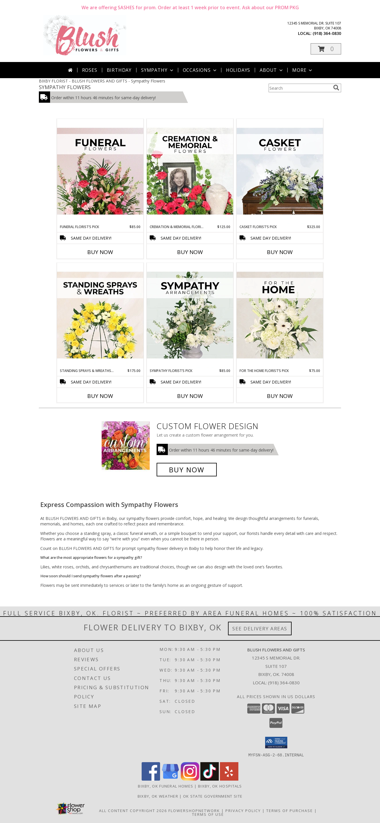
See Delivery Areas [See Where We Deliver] (259, 628)
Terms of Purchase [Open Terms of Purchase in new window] (289, 810)
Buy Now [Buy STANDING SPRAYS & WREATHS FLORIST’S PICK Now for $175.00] (100, 396)
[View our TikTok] (209, 778)
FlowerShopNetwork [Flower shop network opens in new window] (194, 810)
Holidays (238, 70)
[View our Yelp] (229, 778)
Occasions (200, 70)
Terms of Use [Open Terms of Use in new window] (208, 814)
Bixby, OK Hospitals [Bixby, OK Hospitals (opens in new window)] (220, 785)
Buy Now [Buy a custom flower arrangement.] (186, 469)
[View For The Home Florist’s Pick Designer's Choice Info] (280, 315)
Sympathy (157, 70)
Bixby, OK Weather (158, 795)
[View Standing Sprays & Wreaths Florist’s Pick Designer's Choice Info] (100, 315)
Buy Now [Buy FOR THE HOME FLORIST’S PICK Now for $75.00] (280, 396)
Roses (89, 70)
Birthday (119, 70)
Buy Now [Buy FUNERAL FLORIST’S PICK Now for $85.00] (100, 252)
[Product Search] (299, 88)
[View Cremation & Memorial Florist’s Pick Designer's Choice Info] (190, 171)
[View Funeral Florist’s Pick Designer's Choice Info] (100, 171)
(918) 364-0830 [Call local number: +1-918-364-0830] (327, 33)
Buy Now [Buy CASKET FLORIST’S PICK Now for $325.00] (280, 252)
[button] (326, 49)
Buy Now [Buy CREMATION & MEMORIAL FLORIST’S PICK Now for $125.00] (190, 252)
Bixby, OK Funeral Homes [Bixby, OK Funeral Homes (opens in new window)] (165, 785)
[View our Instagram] (190, 778)
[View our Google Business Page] (170, 778)
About (272, 70)
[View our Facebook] (151, 778)
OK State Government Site (212, 795)
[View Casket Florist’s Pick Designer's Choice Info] (280, 171)
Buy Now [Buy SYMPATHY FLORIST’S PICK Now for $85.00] (190, 396)
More (302, 70)
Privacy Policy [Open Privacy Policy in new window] (243, 810)
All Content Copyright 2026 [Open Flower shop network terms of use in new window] (133, 810)
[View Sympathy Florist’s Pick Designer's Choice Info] (190, 315)
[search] (336, 87)
